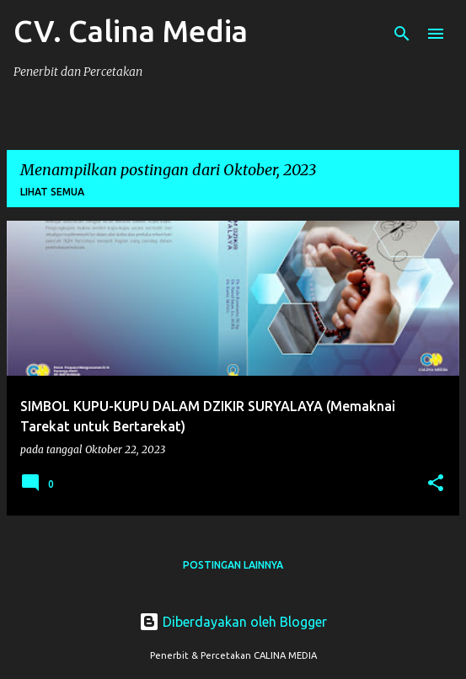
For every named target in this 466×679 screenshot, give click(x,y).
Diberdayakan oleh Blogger (233, 621)
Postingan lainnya (233, 564)
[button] (436, 484)
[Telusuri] (402, 33)
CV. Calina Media (130, 30)
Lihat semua (52, 191)
